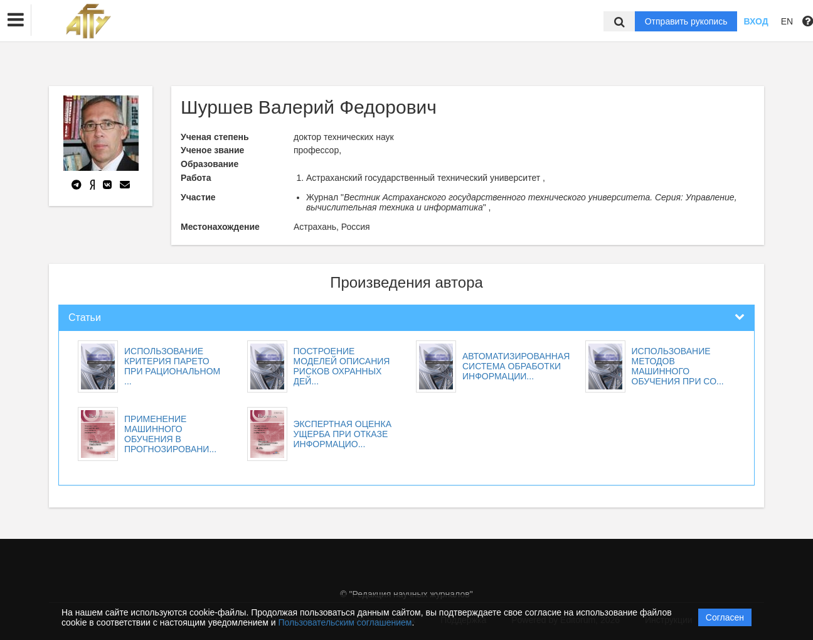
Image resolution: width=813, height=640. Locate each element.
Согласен (725, 617)
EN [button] (787, 21)
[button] (15, 20)
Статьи (84, 317)
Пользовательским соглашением (345, 622)
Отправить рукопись (686, 21)
